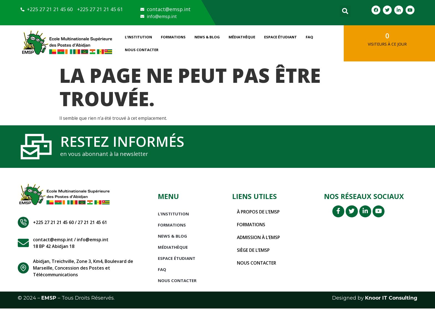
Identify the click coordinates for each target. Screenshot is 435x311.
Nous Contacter (141, 49)
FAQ (309, 36)
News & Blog (207, 36)
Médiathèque (242, 36)
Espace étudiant (280, 36)
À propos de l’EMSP (259, 214)
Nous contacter (257, 265)
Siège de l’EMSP (253, 253)
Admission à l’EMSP (259, 240)
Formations (173, 36)
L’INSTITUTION (138, 36)
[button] (345, 11)
